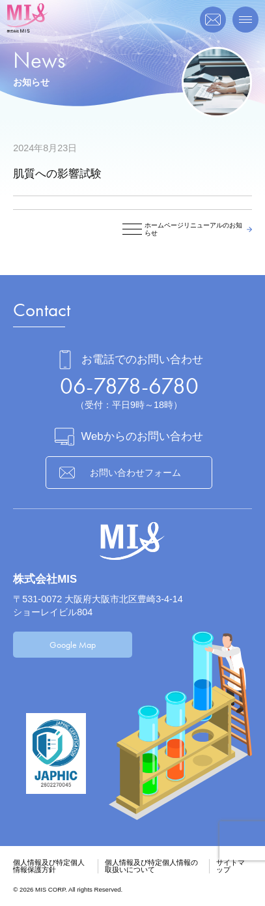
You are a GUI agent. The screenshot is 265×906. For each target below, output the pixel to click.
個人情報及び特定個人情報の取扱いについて (151, 865)
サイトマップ (230, 865)
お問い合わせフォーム (135, 472)
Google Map (72, 644)
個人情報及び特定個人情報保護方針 (49, 865)
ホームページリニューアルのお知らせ (193, 229)
